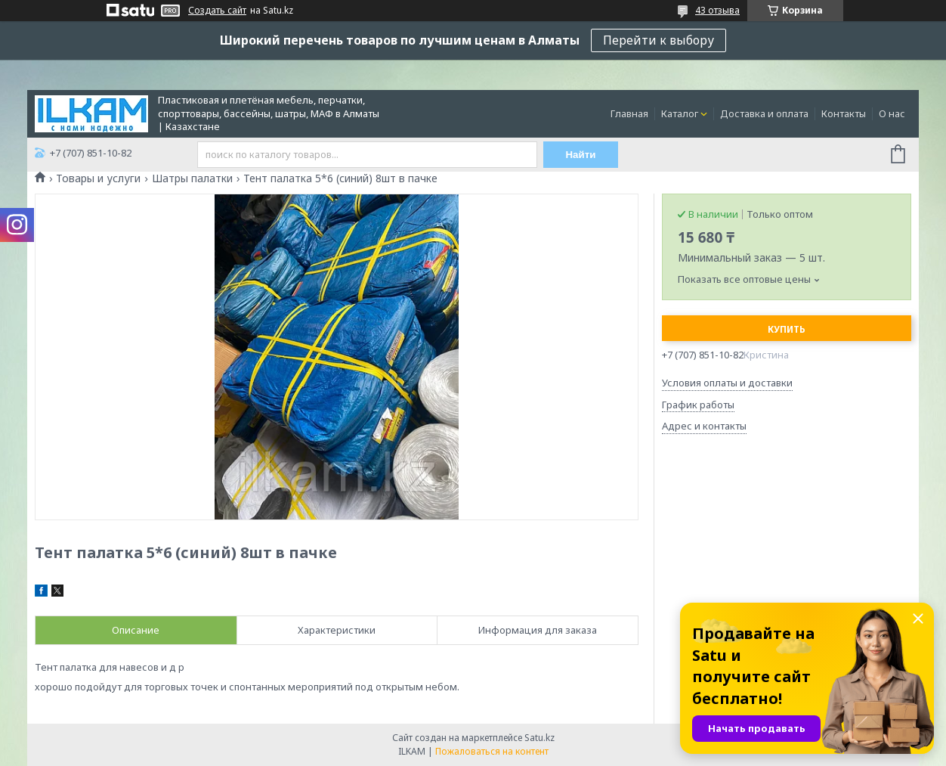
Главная (629, 113)
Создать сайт (217, 10)
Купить (786, 329)
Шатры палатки (192, 178)
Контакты (843, 113)
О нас (892, 113)
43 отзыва (717, 10)
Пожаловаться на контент (492, 751)
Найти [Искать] (581, 154)
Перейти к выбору (658, 40)
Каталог (679, 113)
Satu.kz (539, 737)
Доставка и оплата (764, 113)
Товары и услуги (98, 178)
